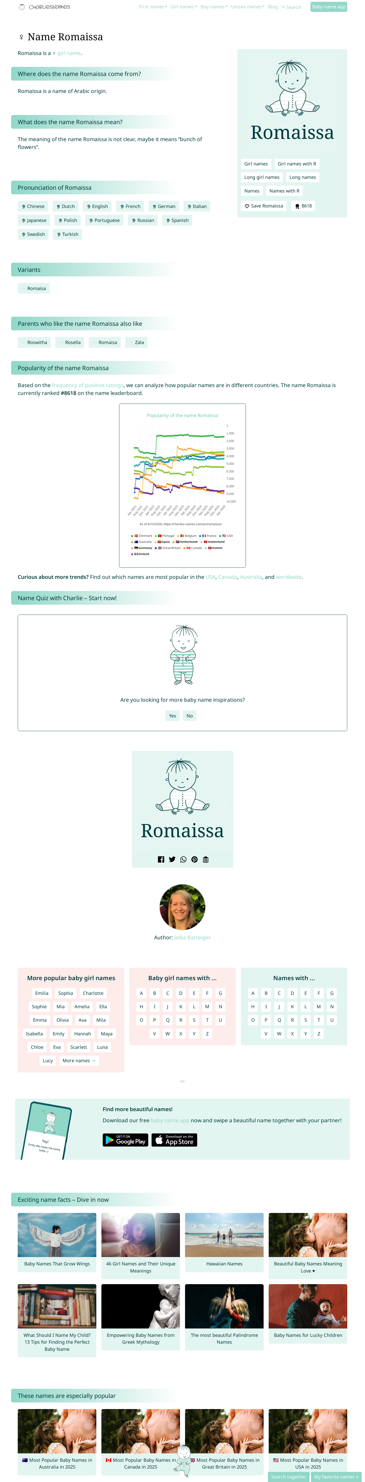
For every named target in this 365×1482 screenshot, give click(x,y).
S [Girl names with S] (194, 1020)
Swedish (33, 234)
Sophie (39, 1006)
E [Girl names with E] (194, 993)
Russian (142, 220)
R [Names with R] (292, 1020)
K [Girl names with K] (180, 1006)
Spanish (177, 220)
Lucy (48, 1060)
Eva (57, 1047)
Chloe (37, 1047)
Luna (102, 1047)
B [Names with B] (266, 993)
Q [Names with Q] (279, 1020)
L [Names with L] (305, 1006)
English (97, 206)
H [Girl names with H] (141, 1006)
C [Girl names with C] (167, 993)
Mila (101, 1020)
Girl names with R (297, 164)
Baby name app (329, 7)
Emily (58, 1034)
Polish (67, 220)
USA (210, 576)
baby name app (170, 1120)
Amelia (82, 1006)
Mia (61, 1006)
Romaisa (36, 288)
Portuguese (104, 220)
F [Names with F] (319, 993)
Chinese (32, 206)
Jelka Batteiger (192, 937)
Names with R (284, 191)
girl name (69, 52)
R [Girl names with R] (180, 1020)
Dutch (65, 206)
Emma (40, 1020)
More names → (79, 1060)
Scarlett (78, 1047)
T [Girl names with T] (207, 1020)
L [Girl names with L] (194, 1006)
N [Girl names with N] (220, 1006)
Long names (302, 177)
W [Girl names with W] (168, 1034)
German (163, 206)
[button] (139, 803)
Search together (288, 1477)
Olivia (63, 1020)
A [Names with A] (252, 993)
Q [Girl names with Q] (168, 1020)
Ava (82, 1020)
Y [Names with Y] (305, 1034)
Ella (103, 1006)
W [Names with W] (279, 1034)
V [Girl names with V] (154, 1034)
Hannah (82, 1034)
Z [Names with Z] (319, 1034)
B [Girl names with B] (154, 993)
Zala (139, 342)
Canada (227, 576)
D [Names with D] (292, 993)
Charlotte (93, 993)
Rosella (73, 342)
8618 (303, 206)
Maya (107, 1034)
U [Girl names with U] (220, 1020)
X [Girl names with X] (180, 1034)
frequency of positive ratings (87, 385)
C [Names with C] (279, 993)
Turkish (67, 234)
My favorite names (334, 1477)
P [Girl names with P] (154, 1020)
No (190, 716)
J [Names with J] (279, 1006)
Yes (172, 716)
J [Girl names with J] (167, 1006)
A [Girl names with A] (141, 993)
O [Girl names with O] (141, 1020)
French (130, 206)
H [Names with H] (252, 1006)
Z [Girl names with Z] (207, 1034)
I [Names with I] (266, 1006)
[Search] (295, 7)
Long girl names (262, 177)
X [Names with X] (292, 1034)
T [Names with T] (319, 1020)
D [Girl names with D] (180, 993)
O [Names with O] (253, 1020)
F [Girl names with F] (207, 993)
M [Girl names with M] (207, 1006)
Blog (273, 7)
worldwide (289, 576)
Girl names (182, 7)
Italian (197, 206)
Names (252, 191)
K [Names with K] (292, 1006)
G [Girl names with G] (220, 993)
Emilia (41, 993)
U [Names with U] (332, 1020)
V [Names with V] (266, 1034)
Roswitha (37, 342)
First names (151, 7)
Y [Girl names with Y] (194, 1034)
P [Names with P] (266, 1020)
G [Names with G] (332, 993)
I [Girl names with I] (154, 1006)
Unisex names (246, 7)
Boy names (213, 7)
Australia (251, 576)
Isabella (34, 1034)
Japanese (33, 220)
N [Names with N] (332, 1006)
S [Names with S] (305, 1020)
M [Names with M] (319, 1006)
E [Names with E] (305, 993)
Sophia (65, 993)
